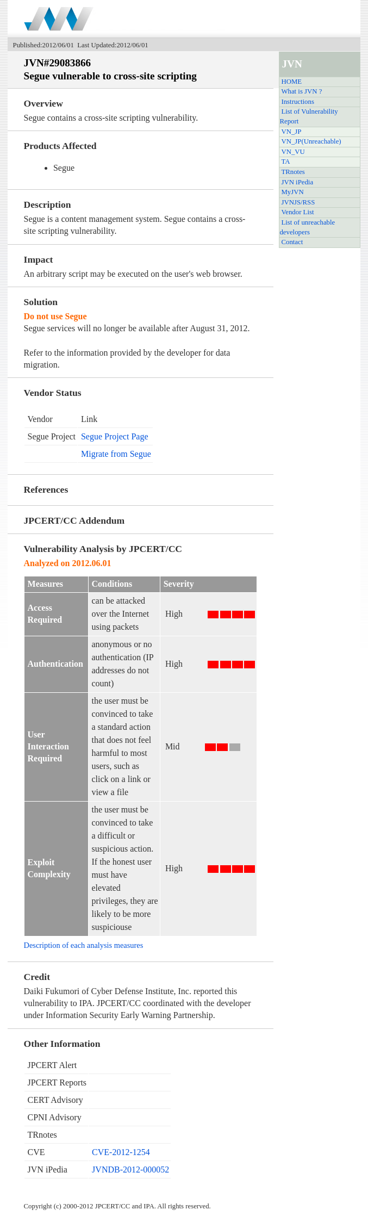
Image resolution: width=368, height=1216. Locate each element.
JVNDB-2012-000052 (130, 1169)
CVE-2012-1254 (121, 1152)
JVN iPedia (297, 182)
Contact (292, 242)
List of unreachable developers (307, 227)
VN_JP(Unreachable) (311, 141)
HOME (291, 81)
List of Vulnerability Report (308, 116)
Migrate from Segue (116, 453)
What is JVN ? (301, 91)
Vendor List (297, 212)
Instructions (297, 102)
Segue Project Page (114, 436)
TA (285, 161)
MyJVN (292, 192)
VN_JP (291, 131)
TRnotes (292, 172)
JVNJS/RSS (298, 202)
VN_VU (292, 152)
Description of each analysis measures (84, 945)
